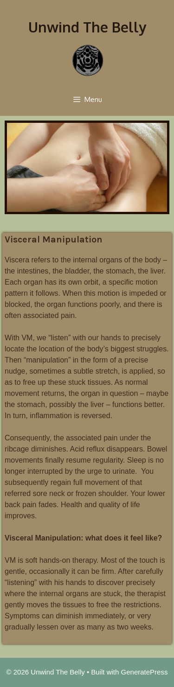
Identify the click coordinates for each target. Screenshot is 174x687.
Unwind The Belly (87, 27)
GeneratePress (144, 672)
